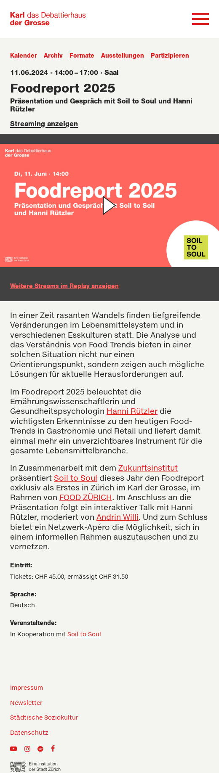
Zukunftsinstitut (148, 468)
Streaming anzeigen (44, 124)
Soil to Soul (75, 478)
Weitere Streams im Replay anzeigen (64, 286)
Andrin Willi (117, 518)
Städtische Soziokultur (44, 718)
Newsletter (26, 703)
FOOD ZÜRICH (85, 498)
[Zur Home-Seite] (48, 19)
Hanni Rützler (132, 412)
